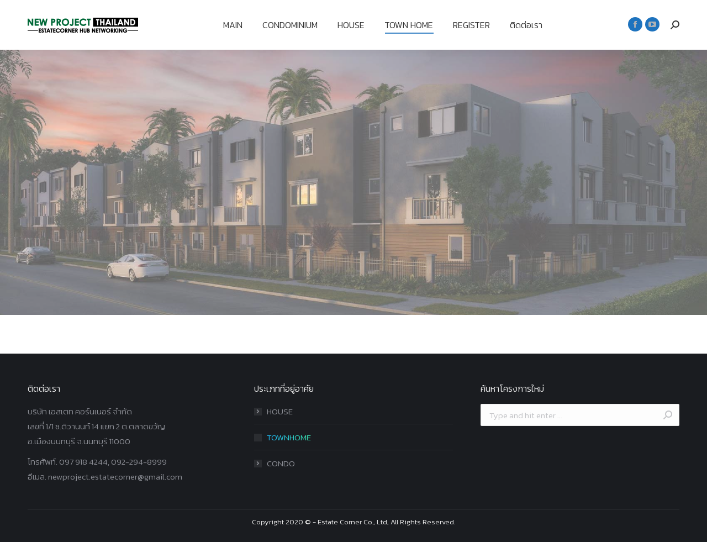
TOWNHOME (289, 437)
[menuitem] (233, 25)
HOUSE (280, 411)
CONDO (281, 463)
